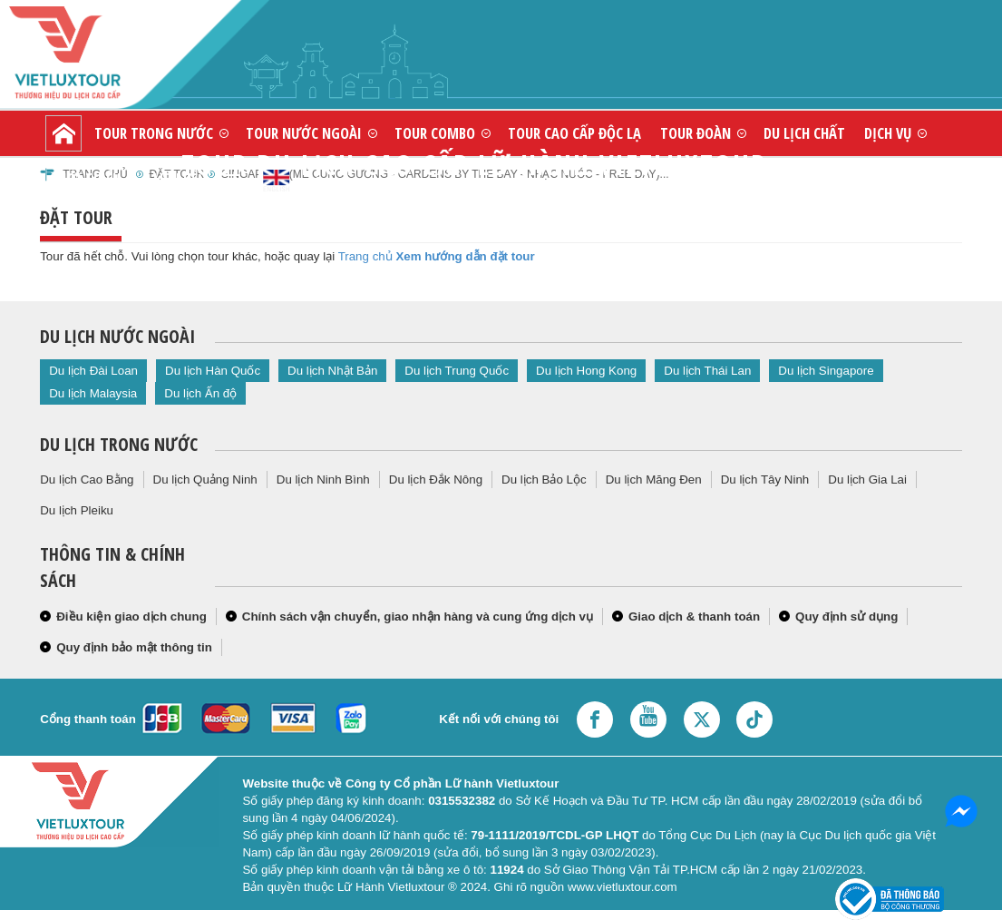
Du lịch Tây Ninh (765, 479)
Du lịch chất (804, 132)
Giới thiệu (87, 178)
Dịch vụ (887, 132)
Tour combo (434, 132)
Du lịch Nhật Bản (332, 370)
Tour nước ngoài (304, 132)
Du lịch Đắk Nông (435, 479)
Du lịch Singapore (825, 370)
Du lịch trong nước (119, 444)
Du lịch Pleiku (76, 510)
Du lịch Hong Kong (586, 370)
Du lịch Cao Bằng (86, 479)
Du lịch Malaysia (93, 393)
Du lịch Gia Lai (867, 479)
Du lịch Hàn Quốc (212, 370)
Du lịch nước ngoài (117, 336)
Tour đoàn (695, 132)
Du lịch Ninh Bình (323, 479)
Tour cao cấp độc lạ (574, 132)
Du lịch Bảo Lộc (544, 479)
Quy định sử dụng (846, 616)
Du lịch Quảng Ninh (205, 479)
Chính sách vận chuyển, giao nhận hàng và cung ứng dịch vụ (417, 616)
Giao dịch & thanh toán (694, 616)
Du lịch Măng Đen (654, 479)
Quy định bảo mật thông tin (134, 647)
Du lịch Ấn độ (200, 393)
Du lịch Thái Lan (707, 370)
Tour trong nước (153, 132)
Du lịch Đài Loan (93, 370)
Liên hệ (175, 178)
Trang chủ (365, 256)
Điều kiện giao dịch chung (131, 616)
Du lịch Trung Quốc (456, 370)
